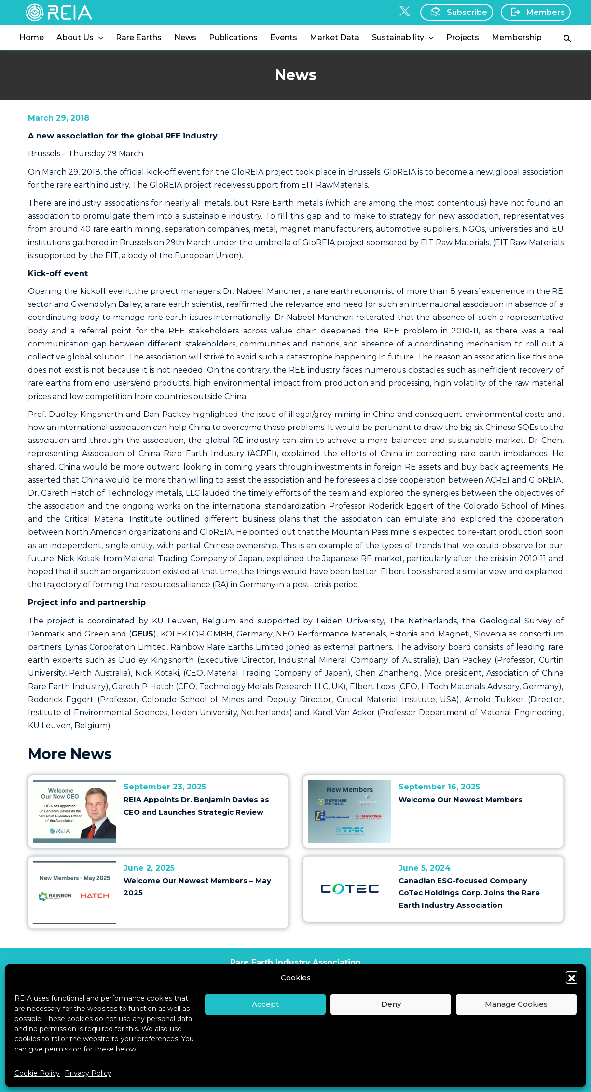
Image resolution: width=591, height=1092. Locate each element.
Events (283, 37)
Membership (517, 37)
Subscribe (455, 12)
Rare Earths (139, 37)
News (185, 37)
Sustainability (403, 38)
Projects (462, 37)
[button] (572, 977)
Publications (233, 37)
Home (31, 37)
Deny (391, 1004)
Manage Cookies (516, 1004)
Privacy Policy (88, 1073)
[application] (98, 38)
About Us (79, 38)
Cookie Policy (37, 1073)
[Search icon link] (568, 37)
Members (535, 12)
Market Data (334, 37)
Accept (265, 1004)
